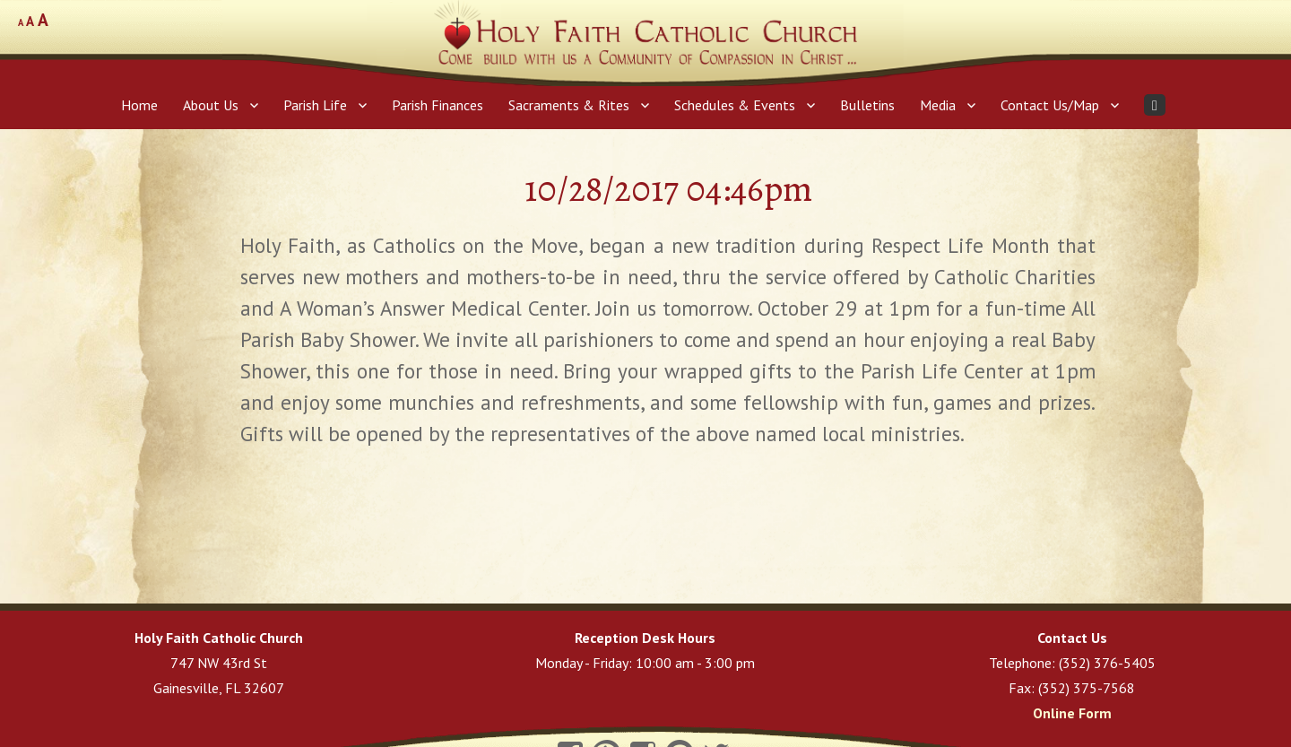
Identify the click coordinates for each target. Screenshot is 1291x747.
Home (139, 105)
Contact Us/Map (1050, 105)
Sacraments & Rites (568, 105)
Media (938, 105)
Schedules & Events (734, 105)
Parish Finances (437, 105)
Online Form (1072, 713)
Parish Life (315, 105)
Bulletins (867, 105)
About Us (210, 105)
